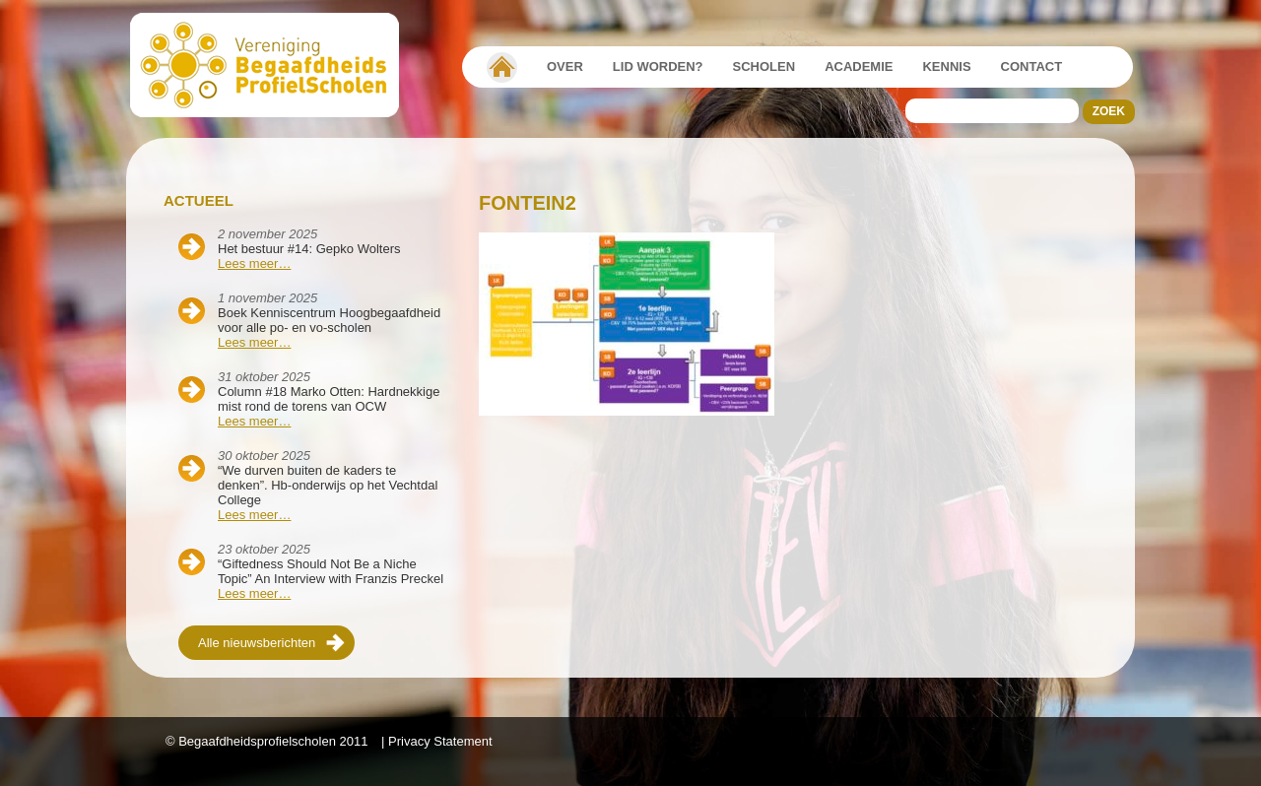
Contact (1032, 66)
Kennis (946, 66)
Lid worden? (658, 66)
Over (565, 66)
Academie (859, 66)
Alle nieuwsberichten (256, 642)
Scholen (764, 66)
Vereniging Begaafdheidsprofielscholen (502, 67)
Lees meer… (254, 263)
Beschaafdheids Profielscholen (273, 65)
